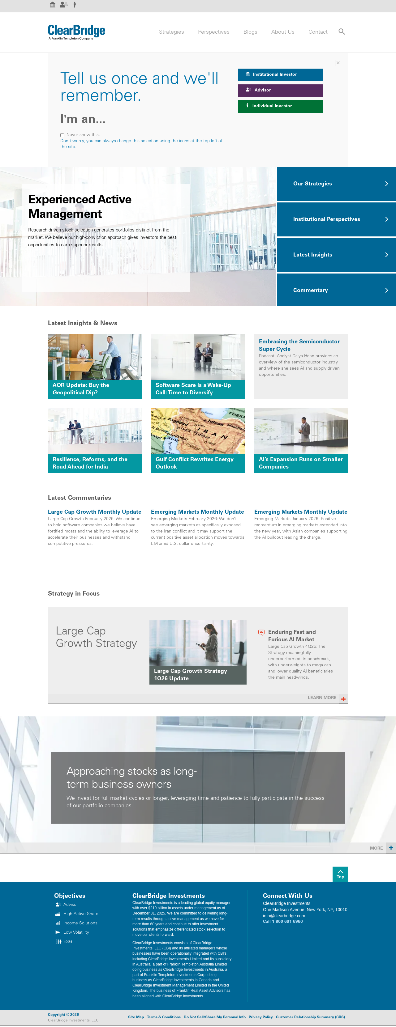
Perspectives (214, 32)
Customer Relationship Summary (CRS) (310, 1017)
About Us (283, 32)
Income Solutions (80, 923)
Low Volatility (76, 933)
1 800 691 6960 (287, 922)
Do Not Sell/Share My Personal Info (215, 1017)
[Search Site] (339, 31)
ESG (67, 942)
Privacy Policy (261, 1017)
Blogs (250, 32)
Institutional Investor (271, 74)
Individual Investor (269, 105)
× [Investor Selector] (338, 63)
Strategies (171, 32)
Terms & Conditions (164, 1017)
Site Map (136, 1017)
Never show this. (80, 135)
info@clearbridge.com (284, 915)
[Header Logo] (76, 32)
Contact (318, 32)
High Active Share (80, 914)
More (383, 847)
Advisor (258, 90)
